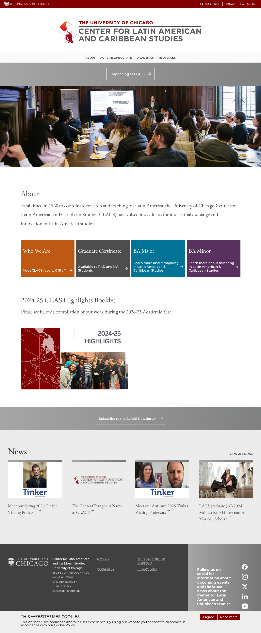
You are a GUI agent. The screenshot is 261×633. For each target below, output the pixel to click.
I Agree (208, 617)
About (90, 57)
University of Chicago (67, 568)
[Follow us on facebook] (245, 568)
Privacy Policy (147, 568)
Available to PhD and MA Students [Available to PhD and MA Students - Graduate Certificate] (103, 258)
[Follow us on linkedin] (245, 598)
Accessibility (105, 568)
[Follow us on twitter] (245, 588)
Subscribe (212, 4)
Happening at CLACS (128, 74)
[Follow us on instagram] (245, 578)
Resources (167, 57)
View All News (241, 454)
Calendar (247, 4)
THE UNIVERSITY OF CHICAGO (26, 4)
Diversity (103, 559)
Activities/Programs (116, 57)
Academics (145, 57)
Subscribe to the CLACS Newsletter (127, 419)
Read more (229, 617)
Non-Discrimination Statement (151, 561)
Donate (230, 4)
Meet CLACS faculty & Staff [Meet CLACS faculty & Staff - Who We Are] (47, 258)
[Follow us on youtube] (245, 608)
